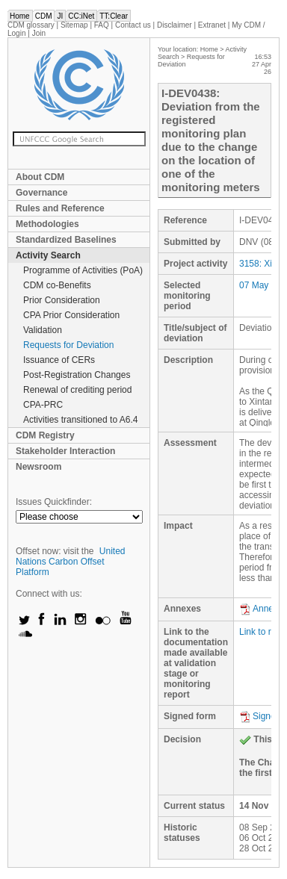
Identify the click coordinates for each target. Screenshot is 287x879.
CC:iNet (81, 16)
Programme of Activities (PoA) (83, 270)
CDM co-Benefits (57, 285)
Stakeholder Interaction (65, 451)
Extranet (212, 25)
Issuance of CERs (59, 360)
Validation (42, 330)
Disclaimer (174, 25)
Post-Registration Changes (76, 375)
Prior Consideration (61, 300)
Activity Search (48, 255)
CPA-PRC (43, 405)
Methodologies (47, 224)
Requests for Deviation (68, 345)
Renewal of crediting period (77, 390)
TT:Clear (113, 16)
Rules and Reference (60, 208)
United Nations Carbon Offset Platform (71, 561)
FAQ (101, 25)
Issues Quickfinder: (54, 502)
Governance (41, 192)
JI (60, 16)
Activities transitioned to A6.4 (80, 419)
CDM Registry (45, 435)
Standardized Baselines (66, 239)
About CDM (40, 177)
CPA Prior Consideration (71, 315)
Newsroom (38, 467)
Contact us (133, 25)
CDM (43, 16)
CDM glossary (31, 25)
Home (20, 16)
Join (39, 33)
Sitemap (74, 25)
